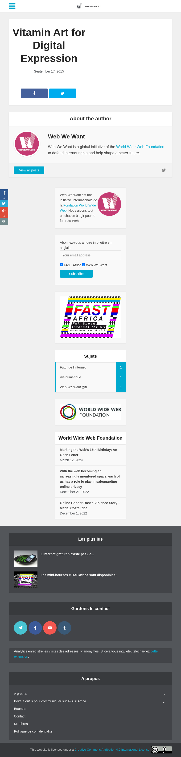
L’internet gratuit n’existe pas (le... (67, 554)
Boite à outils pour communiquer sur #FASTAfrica (50, 701)
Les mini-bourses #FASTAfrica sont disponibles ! (79, 575)
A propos (20, 694)
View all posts (29, 170)
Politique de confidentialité (33, 731)
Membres (21, 724)
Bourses (20, 709)
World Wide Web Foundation (140, 147)
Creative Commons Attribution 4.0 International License (111, 749)
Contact (19, 716)
